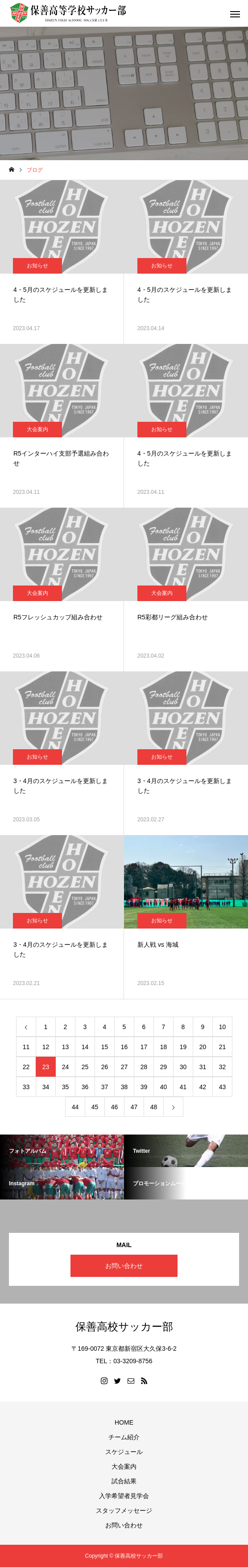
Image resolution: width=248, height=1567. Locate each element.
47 (134, 1107)
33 (26, 1086)
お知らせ (37, 266)
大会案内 (37, 429)
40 (163, 1086)
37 (104, 1086)
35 (65, 1086)
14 (85, 1046)
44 (75, 1107)
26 (104, 1066)
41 (183, 1086)
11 (26, 1046)
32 (222, 1066)
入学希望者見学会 (124, 1495)
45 (95, 1107)
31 (203, 1066)
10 (222, 1026)
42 (203, 1086)
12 (46, 1046)
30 (183, 1066)
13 (65, 1046)
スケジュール (124, 1451)
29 (163, 1066)
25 (85, 1066)
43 (222, 1086)
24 (65, 1066)
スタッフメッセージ (124, 1510)
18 (163, 1046)
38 (124, 1086)
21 (222, 1046)
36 (85, 1086)
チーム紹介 (124, 1437)
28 (144, 1066)
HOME (124, 1422)
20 (203, 1046)
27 (124, 1066)
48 (153, 1107)
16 (124, 1046)
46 (114, 1107)
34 (46, 1086)
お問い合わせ (124, 1265)
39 (144, 1086)
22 (26, 1066)
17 (144, 1046)
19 (183, 1046)
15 (104, 1046)
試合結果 (124, 1481)
